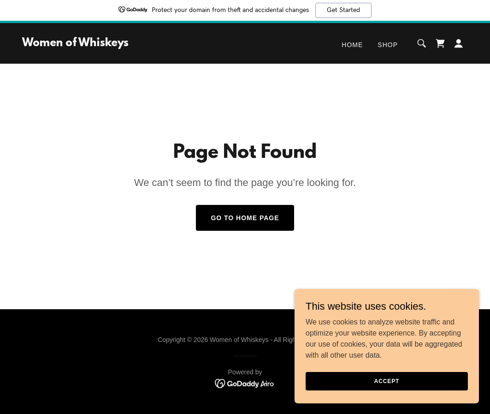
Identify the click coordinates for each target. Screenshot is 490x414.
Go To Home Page (245, 218)
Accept (386, 381)
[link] (75, 44)
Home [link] (352, 44)
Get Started (343, 10)
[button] (458, 43)
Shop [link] (388, 44)
